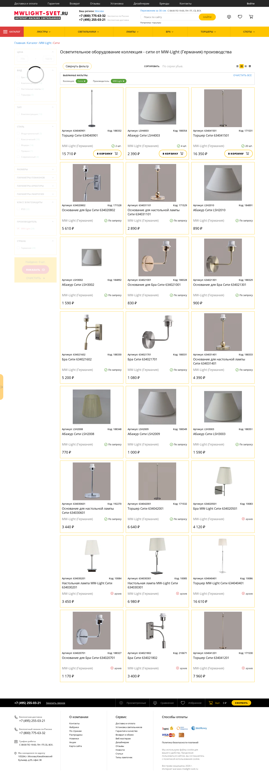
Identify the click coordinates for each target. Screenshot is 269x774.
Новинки (74, 738)
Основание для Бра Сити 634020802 (88, 210)
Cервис (121, 717)
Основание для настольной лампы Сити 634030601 (88, 510)
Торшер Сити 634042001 (146, 508)
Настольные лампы (32, 88)
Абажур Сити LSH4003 (144, 135)
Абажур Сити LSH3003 (209, 434)
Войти (251, 3)
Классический (30, 139)
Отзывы (95, 3)
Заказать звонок (55, 703)
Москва (99, 11)
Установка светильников (129, 727)
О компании (78, 717)
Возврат (75, 3)
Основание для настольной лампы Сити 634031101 (154, 212)
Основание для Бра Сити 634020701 (88, 658)
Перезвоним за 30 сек (153, 10)
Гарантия (53, 3)
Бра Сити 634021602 (77, 359)
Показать (35, 269)
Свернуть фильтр (77, 66)
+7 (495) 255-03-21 (104, 20)
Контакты (186, 3)
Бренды (164, 3)
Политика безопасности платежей (180, 742)
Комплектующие (31, 83)
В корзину (107, 153)
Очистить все (242, 75)
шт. (214, 703)
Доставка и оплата (25, 3)
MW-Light (45, 43)
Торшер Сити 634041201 (211, 658)
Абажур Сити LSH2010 (209, 210)
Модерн (27, 145)
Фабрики (74, 727)
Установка (116, 3)
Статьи (119, 753)
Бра (24, 77)
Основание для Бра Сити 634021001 (154, 285)
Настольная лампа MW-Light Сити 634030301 (153, 585)
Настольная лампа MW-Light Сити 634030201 (87, 585)
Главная (19, 43)
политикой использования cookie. (181, 758)
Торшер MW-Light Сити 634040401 (218, 583)
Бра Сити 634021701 (142, 359)
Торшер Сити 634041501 (211, 135)
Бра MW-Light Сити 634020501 (215, 508)
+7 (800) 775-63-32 (104, 16)
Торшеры (27, 94)
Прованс (27, 151)
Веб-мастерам (123, 738)
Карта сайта (75, 746)
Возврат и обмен (125, 734)
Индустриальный (31, 133)
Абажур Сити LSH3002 (78, 285)
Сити (81, 81)
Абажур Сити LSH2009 (144, 434)
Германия (28, 248)
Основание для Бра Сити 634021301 (219, 285)
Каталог (11, 32)
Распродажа (75, 734)
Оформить (241, 703)
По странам (75, 730)
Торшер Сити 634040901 (80, 135)
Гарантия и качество (127, 730)
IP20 (25, 209)
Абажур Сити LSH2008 (78, 434)
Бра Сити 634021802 (142, 658)
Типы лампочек (124, 757)
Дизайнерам (141, 3)
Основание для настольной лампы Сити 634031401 (219, 361)
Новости (120, 749)
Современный (30, 156)
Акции (72, 742)
